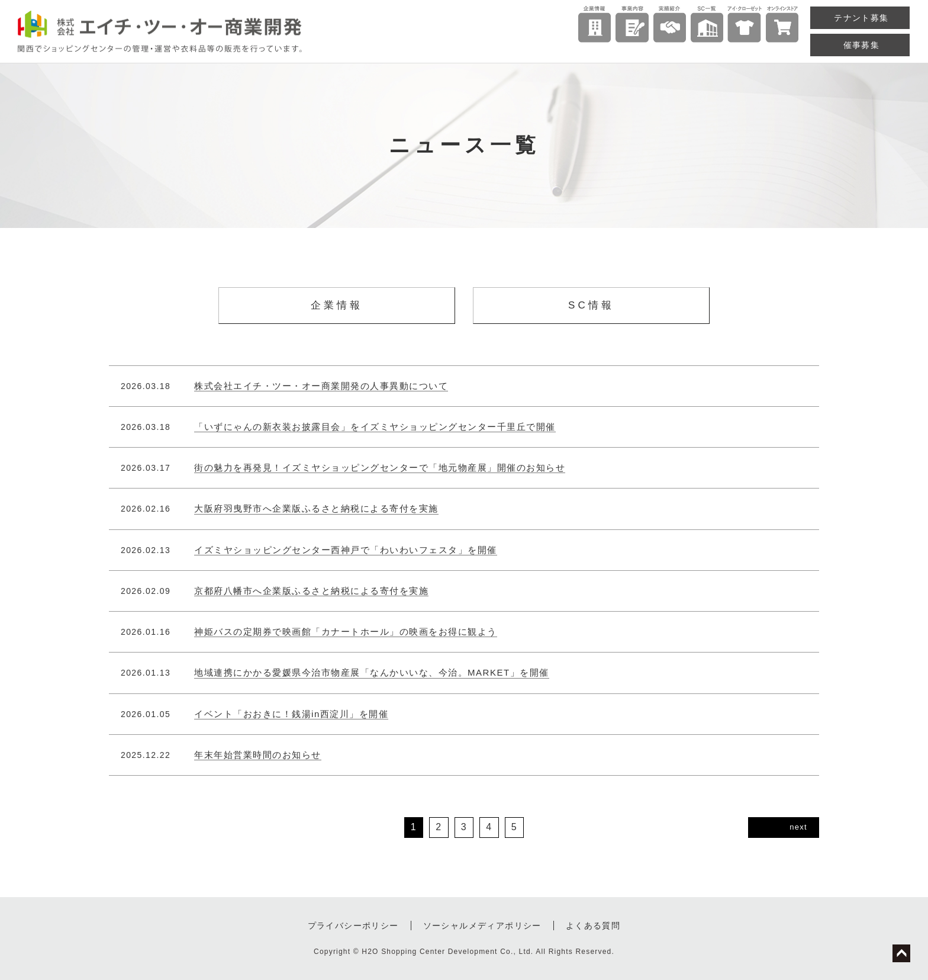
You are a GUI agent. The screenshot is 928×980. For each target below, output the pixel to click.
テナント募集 (861, 18)
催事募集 (861, 45)
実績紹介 (669, 26)
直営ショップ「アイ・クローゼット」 (744, 26)
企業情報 (594, 26)
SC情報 (591, 305)
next (798, 826)
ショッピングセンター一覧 (707, 26)
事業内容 (631, 26)
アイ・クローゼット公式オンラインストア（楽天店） (782, 26)
